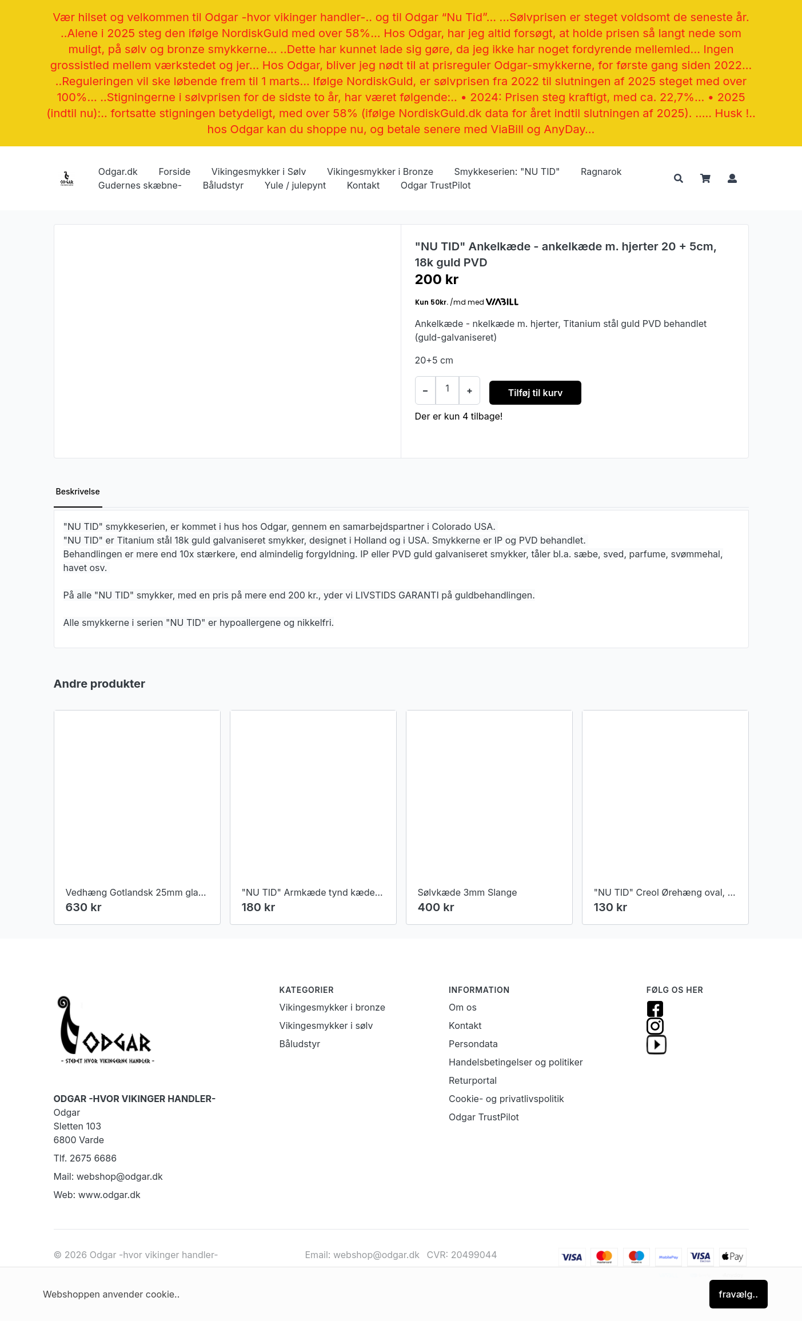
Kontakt (363, 185)
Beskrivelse (78, 491)
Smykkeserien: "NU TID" (507, 171)
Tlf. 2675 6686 (85, 1158)
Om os (463, 1007)
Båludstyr (223, 185)
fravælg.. (738, 1294)
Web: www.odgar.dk (97, 1194)
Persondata (473, 1043)
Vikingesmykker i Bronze (380, 171)
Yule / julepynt (295, 185)
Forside (174, 171)
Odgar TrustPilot (436, 185)
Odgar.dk (118, 171)
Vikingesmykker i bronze (332, 1007)
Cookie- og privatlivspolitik (506, 1098)
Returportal (473, 1080)
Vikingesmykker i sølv (326, 1025)
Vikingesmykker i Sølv (259, 171)
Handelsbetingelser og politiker (516, 1062)
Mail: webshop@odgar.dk (108, 1176)
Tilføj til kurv (535, 392)
